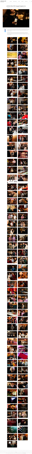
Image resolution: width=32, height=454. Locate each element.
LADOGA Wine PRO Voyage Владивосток (16, 6)
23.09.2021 (8, 7)
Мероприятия (15, 1)
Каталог (22, 1)
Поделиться (5, 28)
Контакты (26, 1)
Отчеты (19, 1)
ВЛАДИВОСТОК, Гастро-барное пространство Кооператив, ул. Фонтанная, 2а (17, 7)
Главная (11, 1)
